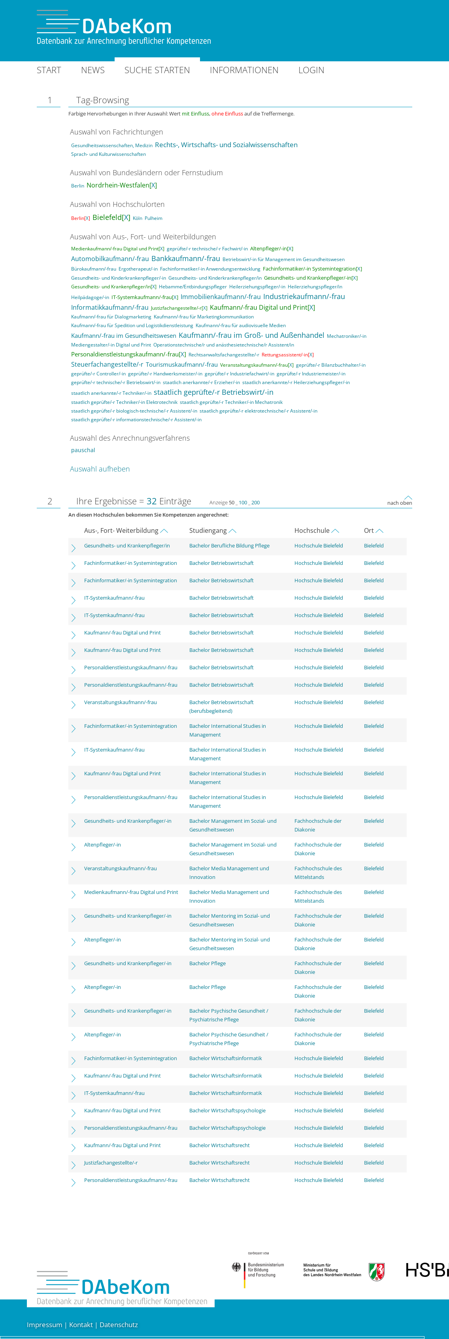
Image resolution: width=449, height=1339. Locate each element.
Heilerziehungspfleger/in (315, 286)
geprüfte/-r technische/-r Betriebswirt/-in (115, 382)
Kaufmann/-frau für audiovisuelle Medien (241, 325)
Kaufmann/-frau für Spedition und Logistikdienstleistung (132, 325)
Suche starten (157, 70)
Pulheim (153, 218)
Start (49, 70)
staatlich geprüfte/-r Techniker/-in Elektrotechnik (124, 402)
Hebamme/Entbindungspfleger (193, 286)
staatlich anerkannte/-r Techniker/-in (111, 393)
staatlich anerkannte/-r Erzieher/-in (201, 382)
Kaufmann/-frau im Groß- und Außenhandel (251, 335)
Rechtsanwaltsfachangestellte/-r (224, 354)
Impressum (44, 1324)
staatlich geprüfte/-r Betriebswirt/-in (214, 392)
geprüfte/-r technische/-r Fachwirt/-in (207, 248)
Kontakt (81, 1324)
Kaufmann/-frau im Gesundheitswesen (123, 335)
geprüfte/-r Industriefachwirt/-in (239, 373)
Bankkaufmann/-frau (185, 258)
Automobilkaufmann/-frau (110, 258)
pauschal (83, 450)
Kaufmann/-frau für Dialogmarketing (111, 316)
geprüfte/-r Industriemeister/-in (311, 373)
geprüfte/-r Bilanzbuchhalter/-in (331, 365)
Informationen (244, 70)
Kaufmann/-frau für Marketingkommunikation (204, 316)
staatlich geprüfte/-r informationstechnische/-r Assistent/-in (136, 419)
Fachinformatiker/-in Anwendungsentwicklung (210, 268)
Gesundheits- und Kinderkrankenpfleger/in (215, 278)
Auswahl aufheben (100, 468)
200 (255, 502)
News (93, 70)
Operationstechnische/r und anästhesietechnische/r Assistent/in (223, 344)
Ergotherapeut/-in (138, 268)
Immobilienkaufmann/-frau (221, 296)
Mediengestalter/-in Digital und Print (111, 344)
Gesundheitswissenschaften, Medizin (112, 145)
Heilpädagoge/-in (90, 297)
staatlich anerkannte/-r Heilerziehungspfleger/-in (296, 382)
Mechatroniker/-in (346, 336)
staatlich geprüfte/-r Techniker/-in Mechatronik (231, 402)
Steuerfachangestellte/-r (107, 364)
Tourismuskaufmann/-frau (182, 364)
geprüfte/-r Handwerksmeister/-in (165, 373)
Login (311, 70)
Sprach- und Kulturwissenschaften (108, 154)
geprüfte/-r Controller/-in (98, 373)
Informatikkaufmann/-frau (110, 307)
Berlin (77, 185)
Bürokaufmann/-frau (93, 268)
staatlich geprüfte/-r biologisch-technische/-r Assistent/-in (134, 410)
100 (243, 502)
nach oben (399, 502)
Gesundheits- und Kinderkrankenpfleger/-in (118, 278)
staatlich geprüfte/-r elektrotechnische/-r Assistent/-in (258, 410)
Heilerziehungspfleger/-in (257, 286)
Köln (137, 218)
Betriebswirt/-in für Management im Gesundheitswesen (284, 259)
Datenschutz (119, 1324)
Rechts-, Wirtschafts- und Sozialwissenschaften (226, 144)
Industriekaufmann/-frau (304, 296)
